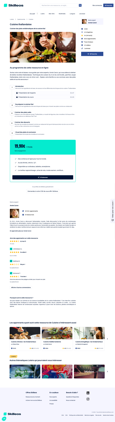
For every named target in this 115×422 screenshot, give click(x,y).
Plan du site (98, 415)
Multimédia (62, 14)
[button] (4, 418)
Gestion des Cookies (108, 415)
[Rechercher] (80, 5)
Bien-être (51, 14)
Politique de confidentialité (76, 415)
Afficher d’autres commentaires (21, 287)
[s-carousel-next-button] (107, 339)
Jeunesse (82, 14)
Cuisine (31, 19)
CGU (62, 415)
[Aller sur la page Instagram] (88, 399)
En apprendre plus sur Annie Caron (20, 231)
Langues (72, 14)
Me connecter (97, 5)
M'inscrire (92, 54)
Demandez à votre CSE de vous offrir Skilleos (43, 191)
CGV (66, 415)
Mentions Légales (89, 415)
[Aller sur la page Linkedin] (88, 392)
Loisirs (43, 14)
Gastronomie (21, 19)
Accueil (32, 14)
